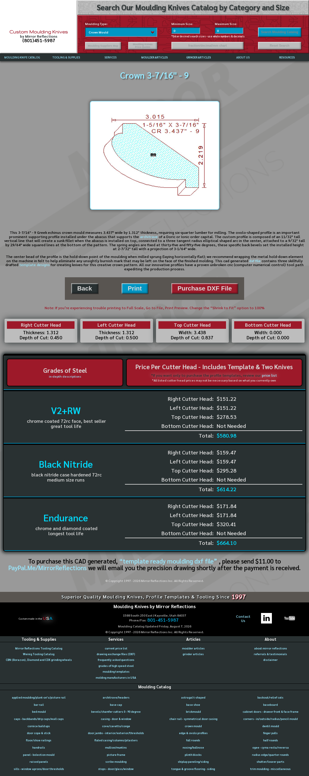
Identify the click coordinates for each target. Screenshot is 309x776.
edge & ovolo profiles (193, 733)
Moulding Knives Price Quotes (143, 46)
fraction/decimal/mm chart (207, 45)
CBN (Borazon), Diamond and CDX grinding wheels (39, 659)
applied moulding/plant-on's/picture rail (38, 697)
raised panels (39, 761)
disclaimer (270, 659)
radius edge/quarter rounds (270, 754)
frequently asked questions (116, 659)
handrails (38, 747)
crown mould (193, 726)
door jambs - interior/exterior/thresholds (116, 733)
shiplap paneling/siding (193, 761)
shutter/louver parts (270, 761)
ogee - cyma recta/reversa (270, 747)
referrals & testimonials (270, 654)
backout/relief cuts (270, 697)
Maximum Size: (226, 24)
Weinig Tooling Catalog (38, 654)
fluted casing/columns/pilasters (116, 740)
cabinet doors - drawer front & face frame (270, 711)
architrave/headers (116, 697)
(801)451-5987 (38, 40)
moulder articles (193, 648)
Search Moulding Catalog (279, 32)
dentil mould (270, 726)
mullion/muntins (116, 747)
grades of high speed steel (116, 666)
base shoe (193, 704)
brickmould (193, 711)
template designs (34, 264)
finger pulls (270, 733)
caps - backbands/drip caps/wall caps (39, 719)
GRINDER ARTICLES (198, 57)
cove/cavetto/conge (116, 726)
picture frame (116, 754)
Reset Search (279, 45)
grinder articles (193, 654)
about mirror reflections (270, 648)
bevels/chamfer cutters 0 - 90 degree (116, 711)
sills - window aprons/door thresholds (39, 769)
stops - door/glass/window (116, 769)
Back (84, 288)
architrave (149, 236)
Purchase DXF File (204, 288)
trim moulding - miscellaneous (270, 769)
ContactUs (243, 618)
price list (269, 375)
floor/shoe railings (38, 740)
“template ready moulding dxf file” (168, 561)
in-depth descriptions (65, 376)
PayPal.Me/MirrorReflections (48, 568)
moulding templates (116, 671)
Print (135, 288)
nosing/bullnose (193, 747)
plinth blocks (193, 754)
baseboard (270, 704)
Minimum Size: (182, 24)
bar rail (39, 704)
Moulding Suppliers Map (103, 45)
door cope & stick (38, 733)
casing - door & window (116, 719)
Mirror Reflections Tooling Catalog (38, 648)
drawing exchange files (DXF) (116, 654)
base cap (116, 704)
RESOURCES (287, 57)
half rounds (270, 740)
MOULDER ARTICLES (154, 57)
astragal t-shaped (193, 697)
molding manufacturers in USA (116, 677)
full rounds (193, 740)
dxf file (255, 260)
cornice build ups (38, 726)
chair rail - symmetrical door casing (193, 719)
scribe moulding (115, 761)
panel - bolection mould (38, 754)
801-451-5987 (163, 620)
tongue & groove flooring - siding (193, 769)
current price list (116, 648)
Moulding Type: (96, 24)
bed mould (39, 711)
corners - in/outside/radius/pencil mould (270, 719)
